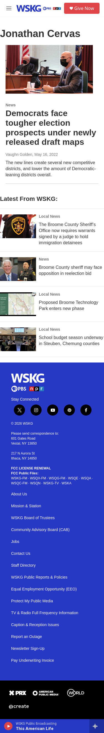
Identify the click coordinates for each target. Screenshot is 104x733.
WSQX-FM (38, 478)
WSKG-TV (51, 483)
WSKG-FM (19, 478)
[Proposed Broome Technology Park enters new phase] (18, 304)
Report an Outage (26, 637)
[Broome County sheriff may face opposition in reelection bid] (18, 269)
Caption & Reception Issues (35, 625)
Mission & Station (26, 506)
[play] (8, 726)
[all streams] (96, 726)
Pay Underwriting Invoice (32, 660)
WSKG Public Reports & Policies (39, 577)
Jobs (15, 542)
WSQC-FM (19, 483)
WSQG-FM (57, 478)
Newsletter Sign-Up (28, 649)
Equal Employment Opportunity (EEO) (44, 589)
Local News (49, 216)
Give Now (84, 8)
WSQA (86, 478)
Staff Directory (23, 565)
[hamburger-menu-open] (8, 8)
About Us (19, 494)
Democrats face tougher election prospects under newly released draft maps (51, 127)
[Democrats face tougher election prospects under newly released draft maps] (49, 69)
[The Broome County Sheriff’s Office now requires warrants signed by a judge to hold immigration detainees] (18, 226)
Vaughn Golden (19, 154)
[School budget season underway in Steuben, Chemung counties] (18, 339)
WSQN (35, 483)
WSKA (66, 483)
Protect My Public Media (32, 601)
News (11, 105)
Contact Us (20, 553)
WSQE (73, 478)
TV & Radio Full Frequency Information (44, 613)
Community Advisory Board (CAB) (40, 530)
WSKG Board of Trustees (33, 518)
